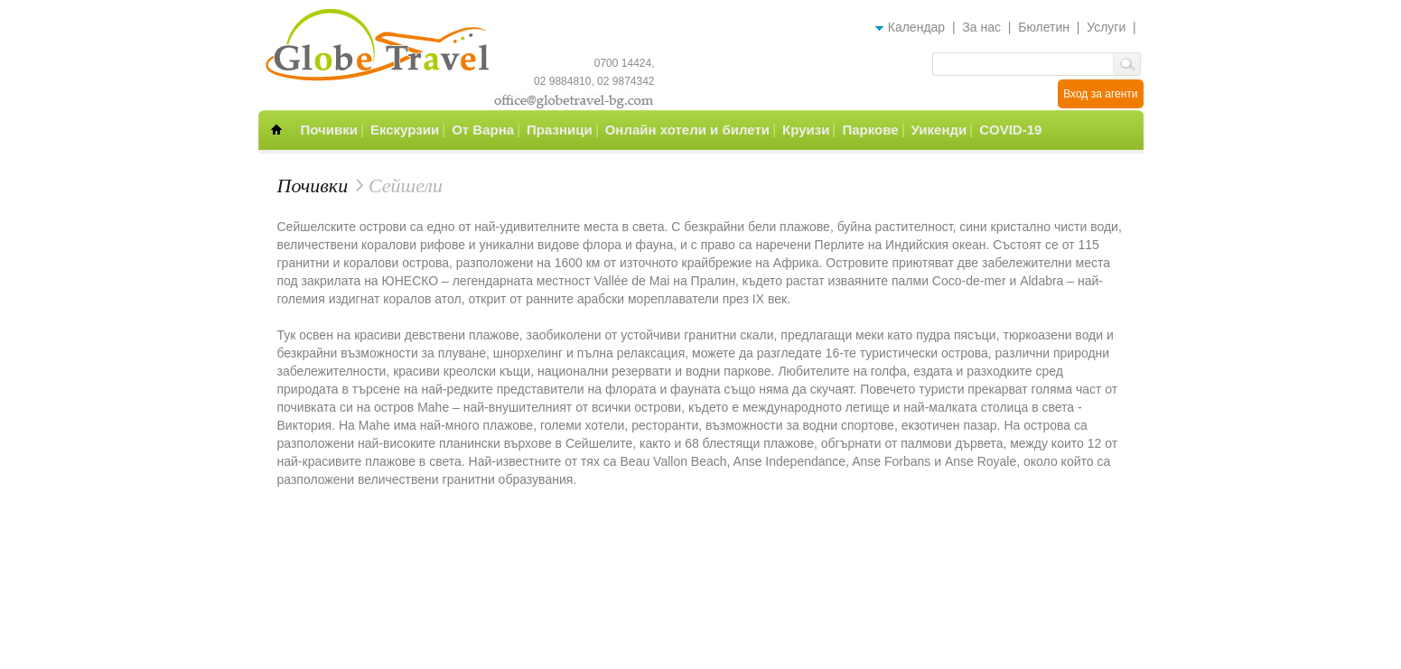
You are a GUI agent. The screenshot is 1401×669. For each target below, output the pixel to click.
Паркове (870, 129)
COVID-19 (1010, 129)
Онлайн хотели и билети (687, 129)
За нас (981, 27)
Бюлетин (1043, 27)
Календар (916, 27)
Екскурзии (404, 129)
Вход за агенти (1100, 94)
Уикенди (939, 129)
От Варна (483, 129)
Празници (560, 129)
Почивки (329, 129)
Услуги (1106, 27)
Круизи (805, 129)
